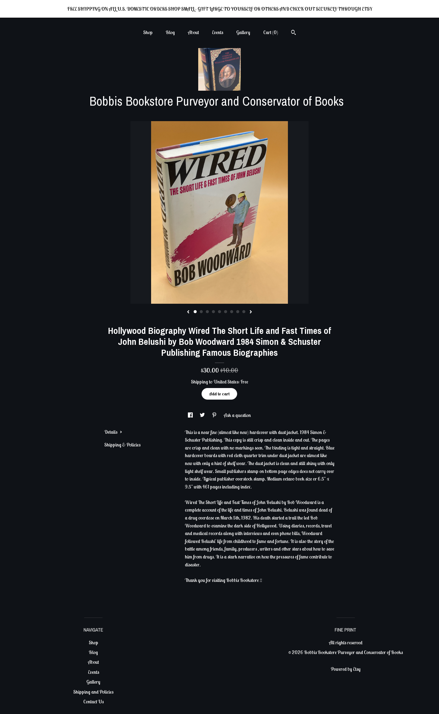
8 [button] (237, 311)
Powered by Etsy (346, 669)
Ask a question (237, 415)
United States (225, 382)
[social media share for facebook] (191, 415)
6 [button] (225, 311)
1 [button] (195, 311)
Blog (170, 32)
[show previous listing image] (188, 312)
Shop (148, 32)
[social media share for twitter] (203, 415)
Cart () (270, 32)
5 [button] (219, 311)
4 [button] (213, 311)
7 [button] (231, 311)
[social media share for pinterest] (215, 415)
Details (113, 432)
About (193, 32)
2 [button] (201, 311)
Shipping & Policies (122, 445)
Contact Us (93, 701)
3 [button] (207, 311)
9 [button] (243, 311)
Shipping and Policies (93, 692)
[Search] (293, 33)
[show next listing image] (250, 312)
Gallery (243, 32)
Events (217, 32)
